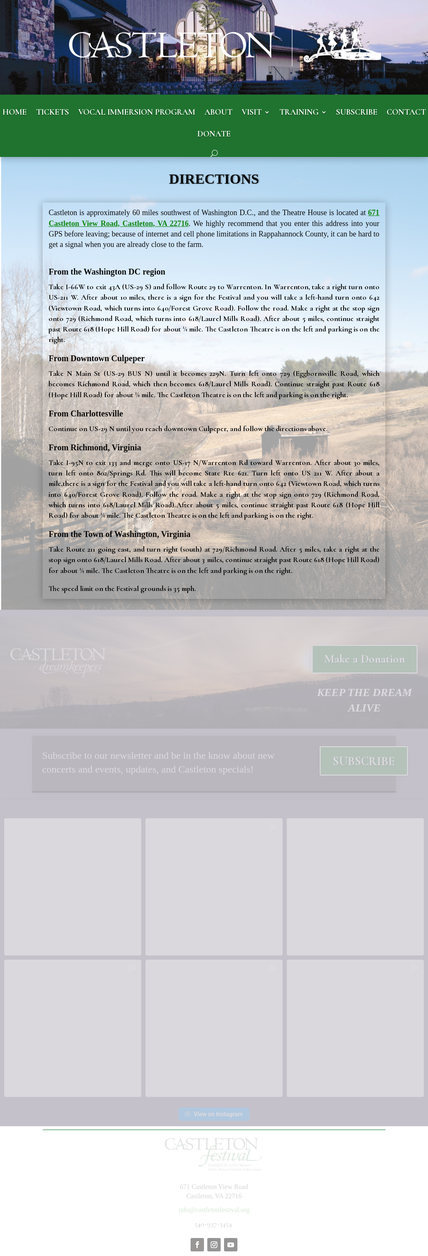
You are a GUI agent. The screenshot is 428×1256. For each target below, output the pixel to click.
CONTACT (406, 112)
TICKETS (52, 112)
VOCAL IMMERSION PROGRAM (136, 112)
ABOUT (218, 112)
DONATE (214, 134)
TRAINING (298, 112)
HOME (15, 112)
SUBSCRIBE (356, 112)
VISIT (252, 112)
